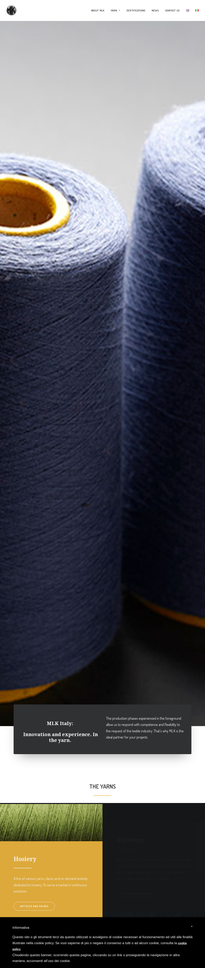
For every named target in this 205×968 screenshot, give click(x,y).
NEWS (155, 10)
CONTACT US (172, 10)
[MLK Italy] (11, 10)
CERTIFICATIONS (136, 10)
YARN (115, 10)
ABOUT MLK (98, 10)
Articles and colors (34, 678)
